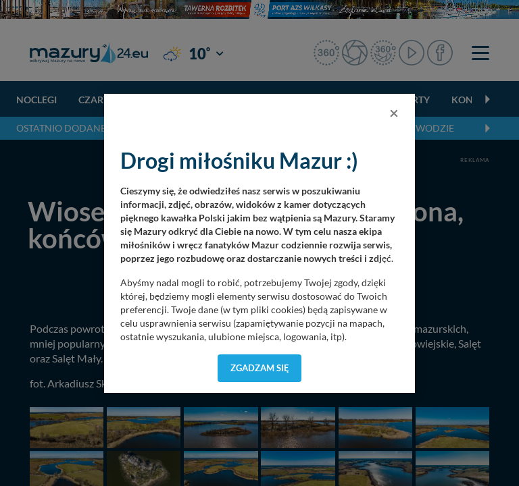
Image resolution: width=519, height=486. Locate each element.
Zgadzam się (259, 367)
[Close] (394, 113)
